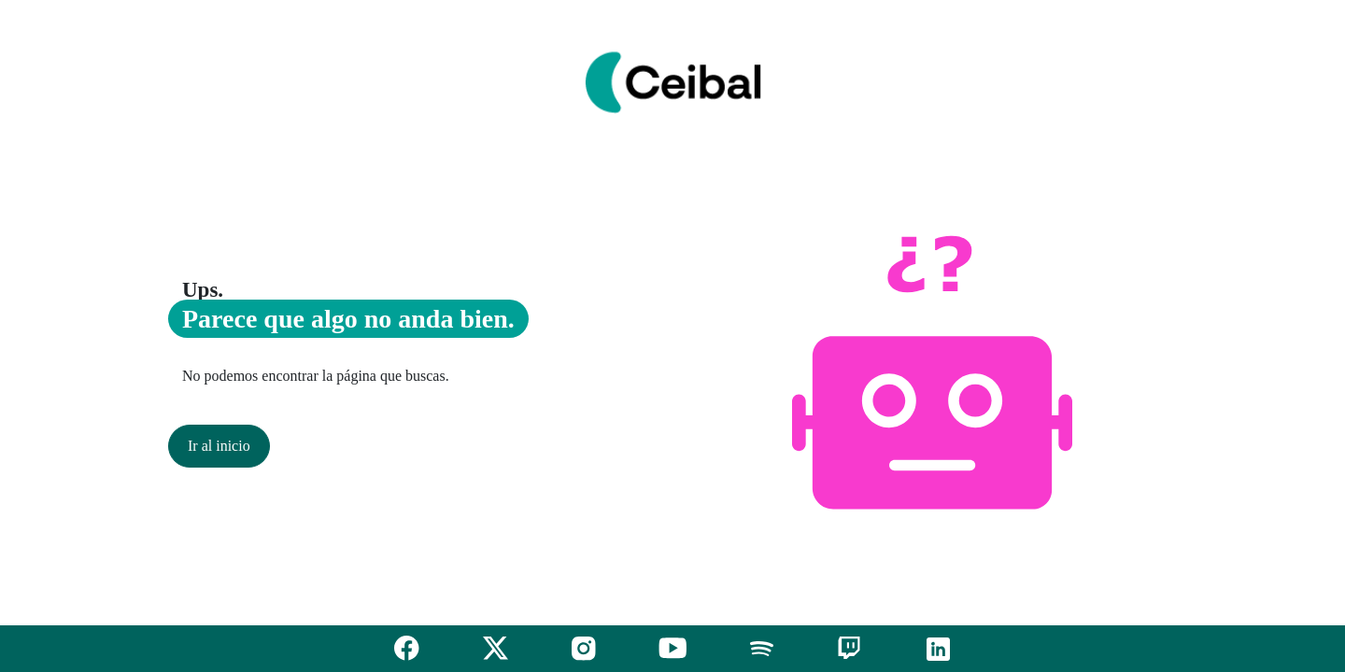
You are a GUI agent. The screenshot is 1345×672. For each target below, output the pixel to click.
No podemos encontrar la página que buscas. (315, 376)
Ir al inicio (219, 446)
